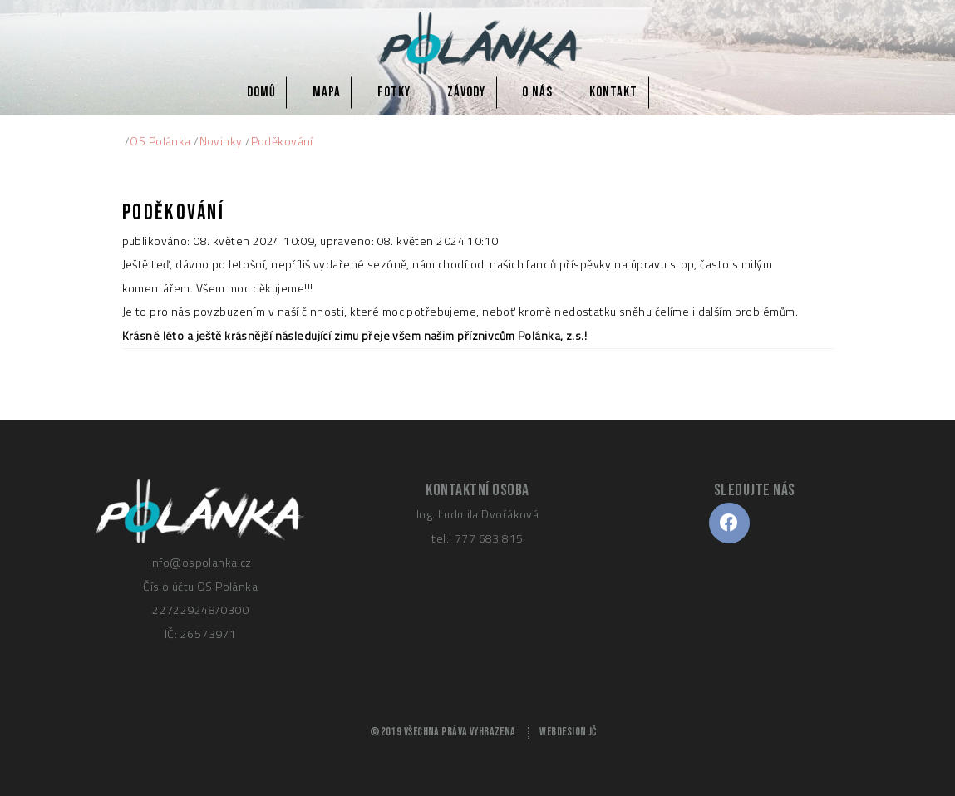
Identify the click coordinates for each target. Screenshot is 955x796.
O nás (537, 92)
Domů (261, 92)
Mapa (327, 92)
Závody (466, 92)
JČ (592, 732)
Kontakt (613, 92)
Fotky (394, 92)
